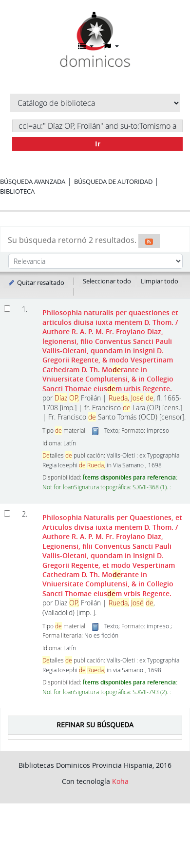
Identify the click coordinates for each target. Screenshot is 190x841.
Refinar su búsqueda (95, 724)
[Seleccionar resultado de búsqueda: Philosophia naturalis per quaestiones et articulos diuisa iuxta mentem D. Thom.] (7, 308)
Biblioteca (17, 191)
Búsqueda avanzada (32, 181)
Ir (97, 143)
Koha (120, 781)
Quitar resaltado (35, 282)
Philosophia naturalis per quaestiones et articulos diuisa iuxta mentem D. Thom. (110, 350)
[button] (86, 46)
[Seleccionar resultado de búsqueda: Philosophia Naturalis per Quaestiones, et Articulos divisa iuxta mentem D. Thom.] (7, 513)
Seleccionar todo (107, 281)
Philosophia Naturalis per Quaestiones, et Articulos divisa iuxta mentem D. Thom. (112, 555)
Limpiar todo (159, 281)
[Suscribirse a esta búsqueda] (149, 241)
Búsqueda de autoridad (113, 181)
